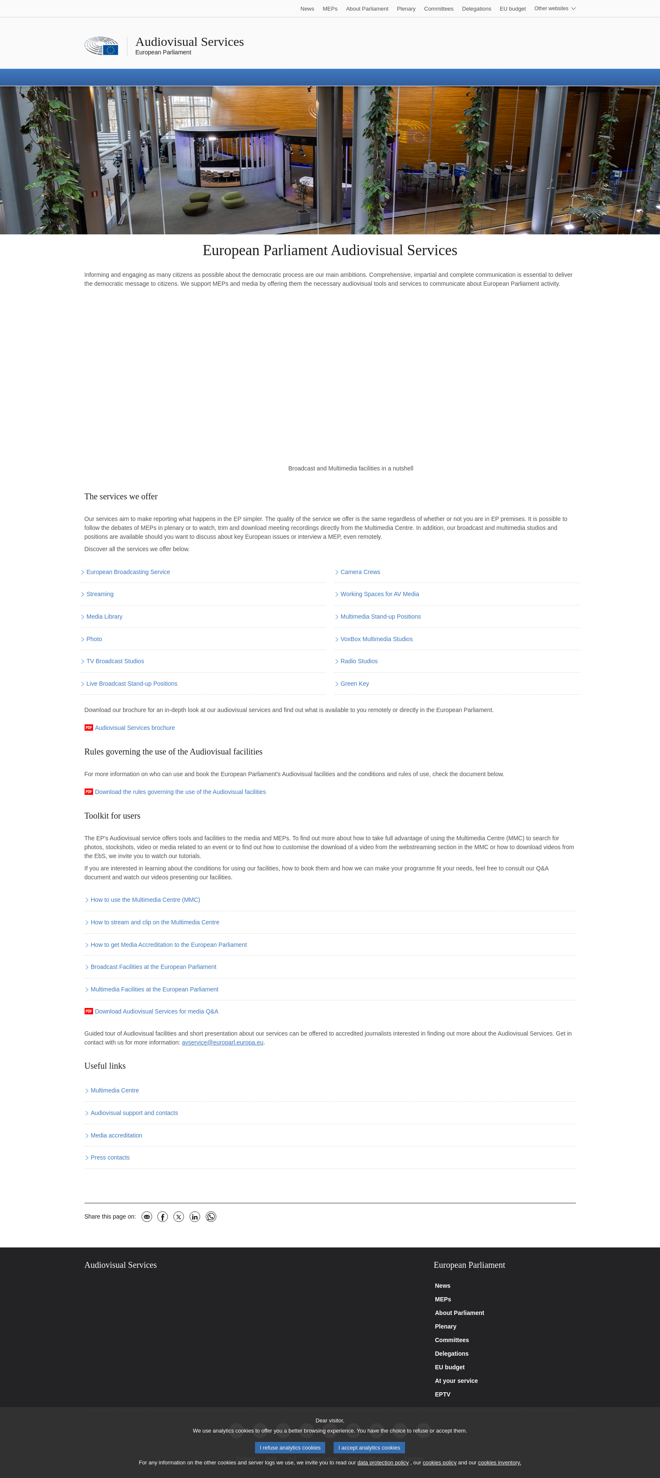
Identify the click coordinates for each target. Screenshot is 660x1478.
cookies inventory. (499, 1462)
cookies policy (440, 1462)
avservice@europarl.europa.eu (222, 1042)
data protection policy (383, 1462)
